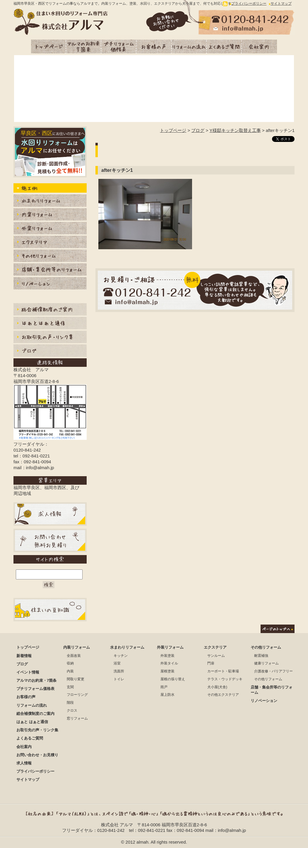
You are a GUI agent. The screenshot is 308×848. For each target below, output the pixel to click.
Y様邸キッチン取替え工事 (235, 130)
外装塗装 (167, 656)
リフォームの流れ (189, 46)
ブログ (197, 130)
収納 (70, 663)
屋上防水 (167, 695)
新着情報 (24, 656)
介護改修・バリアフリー (273, 671)
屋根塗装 (167, 671)
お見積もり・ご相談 (195, 290)
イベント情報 (27, 672)
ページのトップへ (278, 629)
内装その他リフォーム (50, 256)
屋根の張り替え (172, 679)
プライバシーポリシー (248, 3)
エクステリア (50, 243)
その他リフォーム (266, 647)
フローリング (77, 695)
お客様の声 (154, 46)
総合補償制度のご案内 (50, 310)
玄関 (70, 687)
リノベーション (50, 284)
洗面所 (119, 671)
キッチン (121, 656)
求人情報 (24, 763)
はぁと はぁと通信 (32, 722)
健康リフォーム (266, 663)
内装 (70, 671)
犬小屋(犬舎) (217, 687)
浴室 (117, 663)
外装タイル (169, 663)
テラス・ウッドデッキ (224, 679)
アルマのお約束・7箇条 (83, 46)
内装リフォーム (50, 215)
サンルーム (216, 656)
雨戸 (163, 687)
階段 (70, 703)
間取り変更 (75, 679)
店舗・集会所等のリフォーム (50, 270)
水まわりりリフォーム (50, 201)
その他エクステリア (223, 695)
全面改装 (74, 656)
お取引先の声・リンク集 (50, 338)
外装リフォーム (50, 229)
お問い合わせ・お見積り (37, 755)
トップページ (48, 46)
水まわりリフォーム (127, 647)
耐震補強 (261, 656)
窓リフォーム (77, 718)
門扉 (210, 663)
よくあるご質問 (224, 46)
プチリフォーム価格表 (118, 46)
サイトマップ (281, 3)
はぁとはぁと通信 (50, 324)
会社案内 (259, 46)
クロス (72, 710)
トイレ (119, 679)
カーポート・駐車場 (223, 671)
